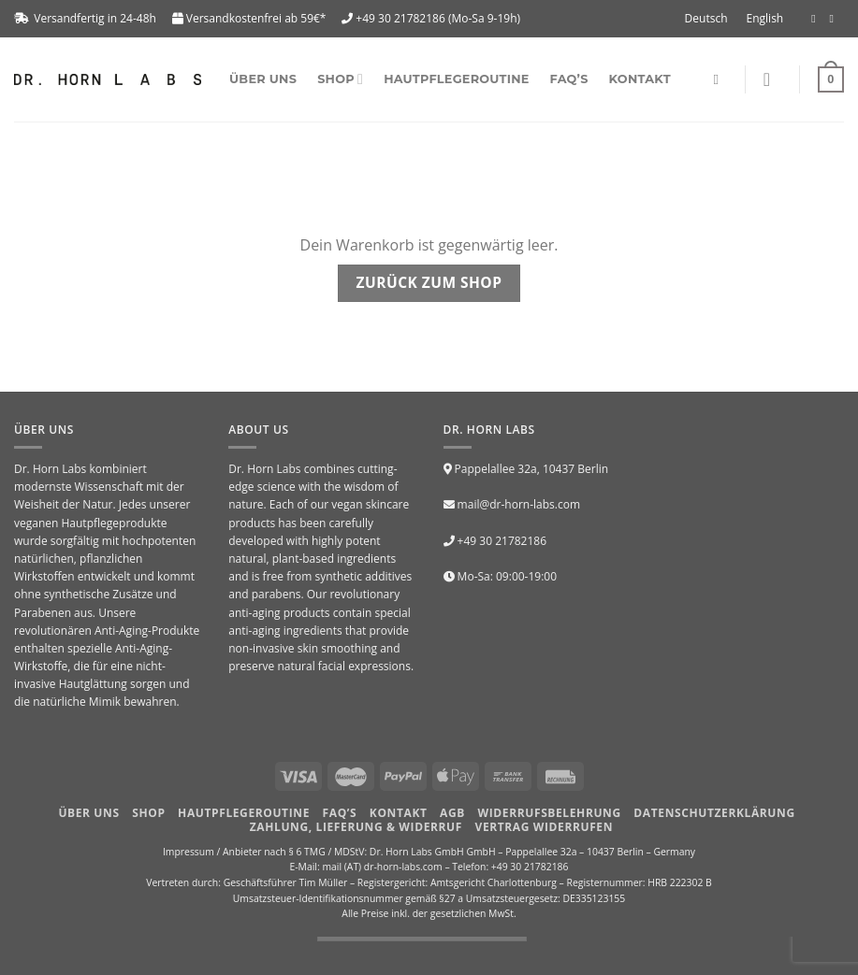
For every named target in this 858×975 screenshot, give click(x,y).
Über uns (263, 79)
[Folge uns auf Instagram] (834, 18)
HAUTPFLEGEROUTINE (244, 813)
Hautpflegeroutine (456, 79)
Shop (148, 813)
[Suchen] (720, 79)
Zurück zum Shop (429, 282)
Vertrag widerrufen (544, 827)
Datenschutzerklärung (713, 813)
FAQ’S (340, 813)
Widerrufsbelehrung (549, 813)
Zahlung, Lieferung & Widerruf (356, 827)
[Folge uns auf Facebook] (816, 18)
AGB (452, 813)
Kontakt (640, 79)
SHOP (340, 79)
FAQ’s (569, 79)
